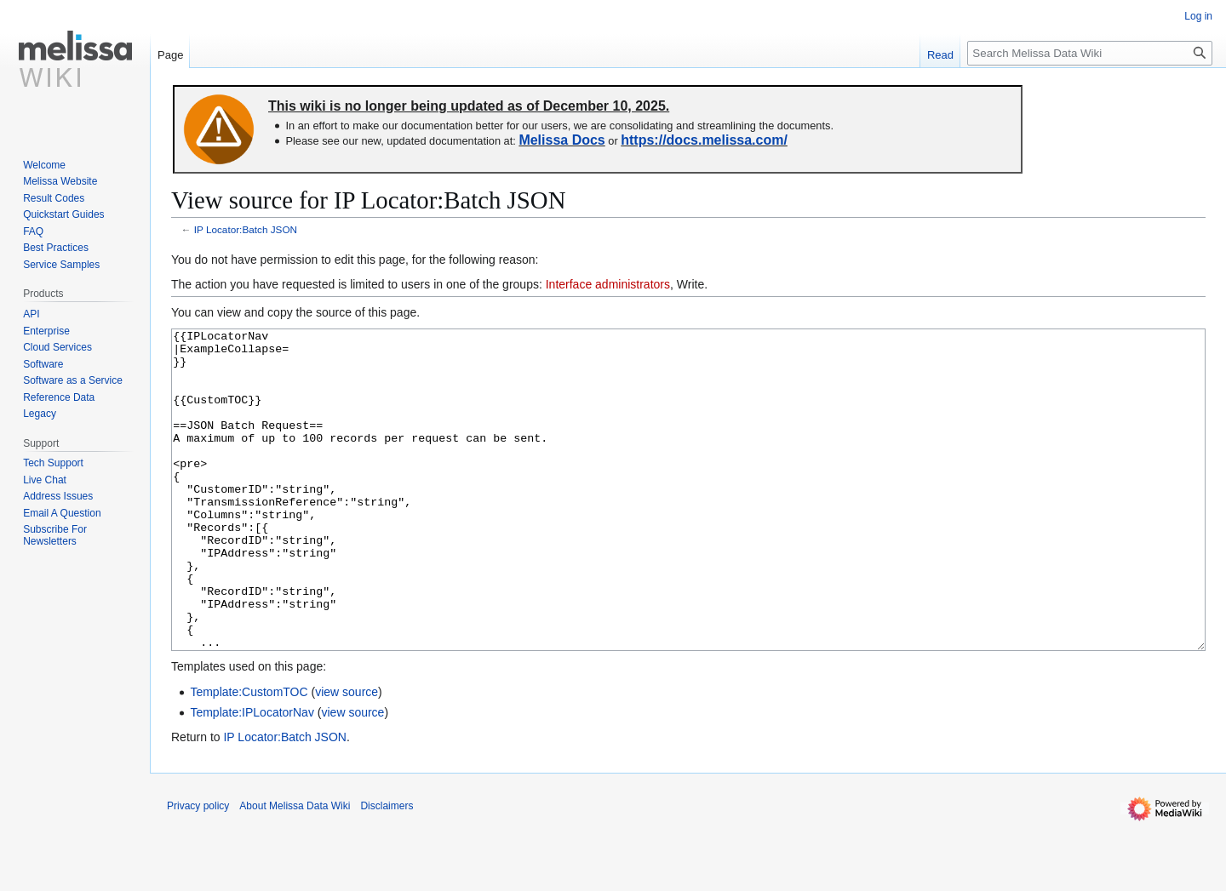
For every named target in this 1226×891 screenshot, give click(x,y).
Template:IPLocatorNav (252, 776)
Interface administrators (608, 284)
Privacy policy (198, 870)
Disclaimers (386, 870)
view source (346, 755)
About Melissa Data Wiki (294, 870)
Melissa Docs (561, 140)
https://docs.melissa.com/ (704, 140)
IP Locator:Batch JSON (245, 229)
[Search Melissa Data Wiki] (1089, 53)
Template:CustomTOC (248, 755)
